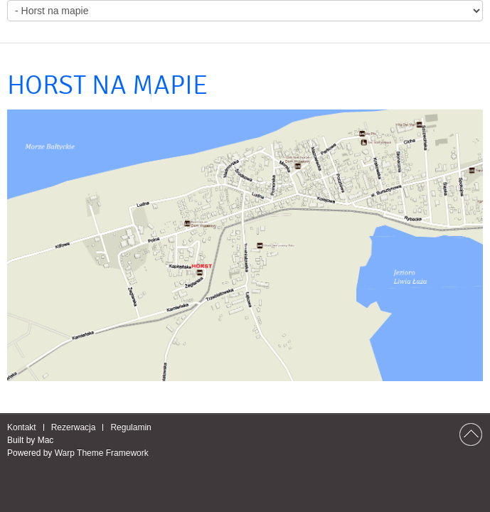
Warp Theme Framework (102, 453)
